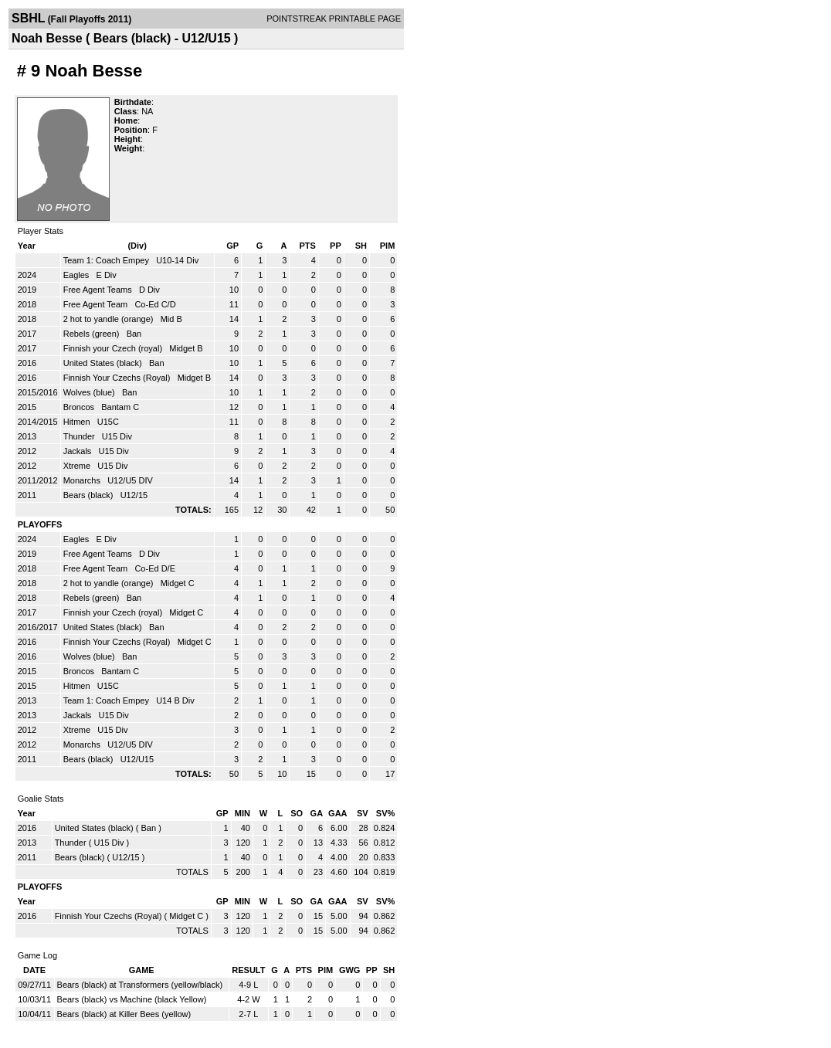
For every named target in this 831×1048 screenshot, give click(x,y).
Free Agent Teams (98, 289)
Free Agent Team (97, 304)
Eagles (77, 275)
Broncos (80, 407)
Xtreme (78, 465)
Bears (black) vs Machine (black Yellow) (132, 999)
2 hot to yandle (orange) (109, 319)
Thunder (80, 436)
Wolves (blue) (90, 392)
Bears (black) (89, 495)
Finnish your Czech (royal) (114, 348)
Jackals (78, 451)
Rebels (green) (92, 333)
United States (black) (103, 363)
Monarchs (83, 480)
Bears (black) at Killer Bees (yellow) (124, 1014)
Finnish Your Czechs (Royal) (118, 377)
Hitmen (78, 421)
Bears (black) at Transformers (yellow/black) (140, 984)
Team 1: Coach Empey (107, 260)
